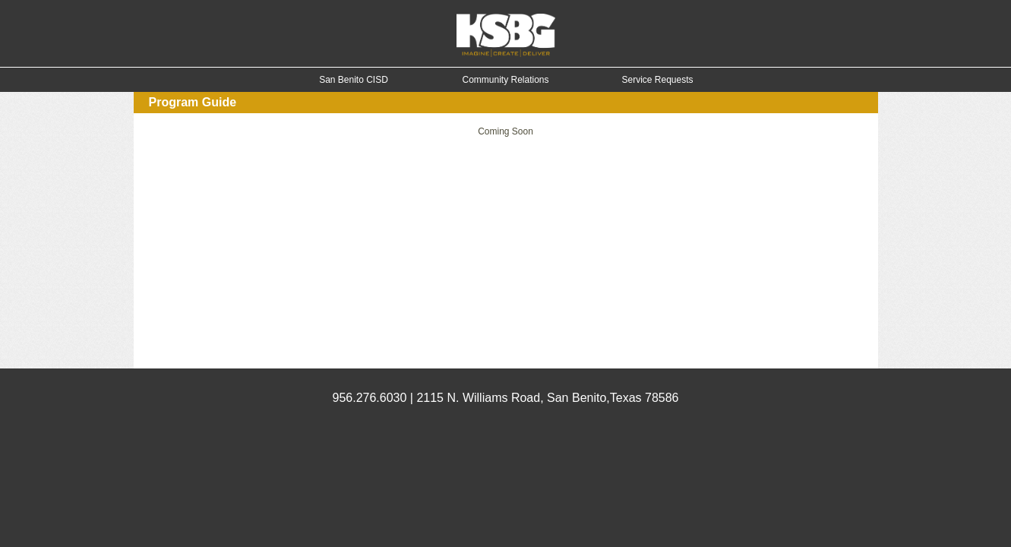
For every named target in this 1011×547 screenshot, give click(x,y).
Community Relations (505, 79)
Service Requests (657, 79)
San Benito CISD (353, 79)
